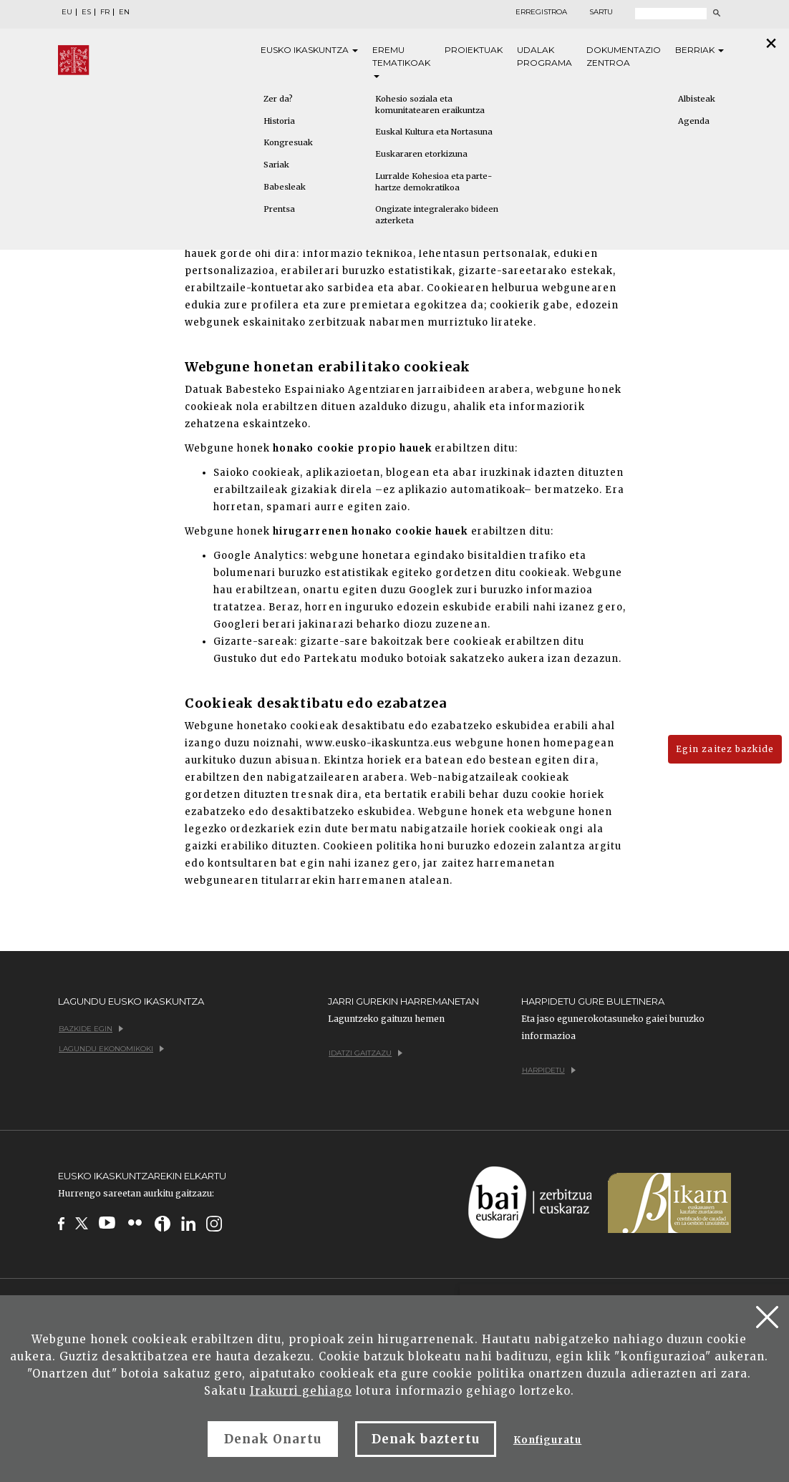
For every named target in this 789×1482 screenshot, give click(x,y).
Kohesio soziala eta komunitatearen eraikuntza (430, 104)
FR (105, 12)
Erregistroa (541, 12)
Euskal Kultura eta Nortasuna (434, 132)
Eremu (401, 61)
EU (67, 12)
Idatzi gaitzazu (365, 1053)
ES (86, 12)
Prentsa (279, 209)
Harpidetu (549, 1070)
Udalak (544, 56)
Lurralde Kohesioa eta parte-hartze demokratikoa (433, 181)
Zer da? (278, 99)
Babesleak (284, 187)
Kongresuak (288, 142)
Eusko (309, 50)
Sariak (276, 165)
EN (124, 12)
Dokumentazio (623, 56)
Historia (279, 121)
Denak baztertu (426, 1439)
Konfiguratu (547, 1440)
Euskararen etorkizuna (421, 154)
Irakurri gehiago (301, 1391)
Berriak (699, 49)
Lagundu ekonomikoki (111, 1048)
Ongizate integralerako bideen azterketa (436, 214)
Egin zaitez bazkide (725, 749)
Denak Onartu (272, 1439)
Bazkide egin (91, 1028)
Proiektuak (474, 49)
